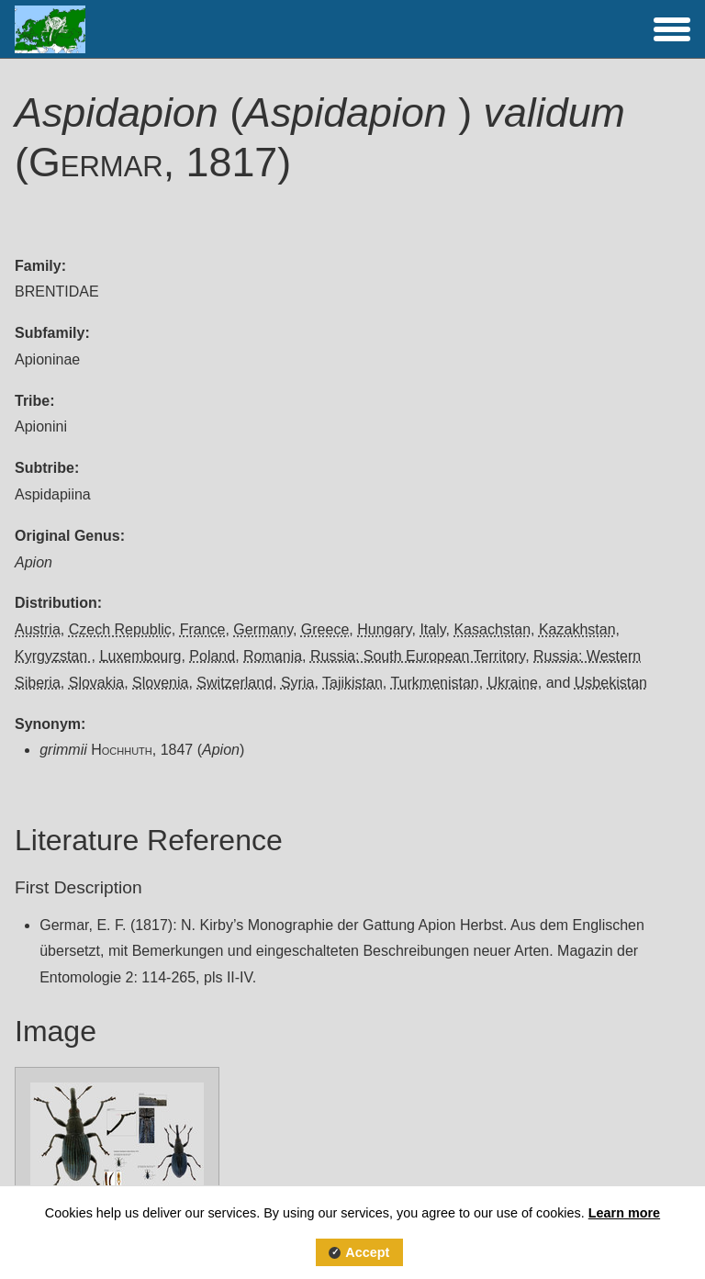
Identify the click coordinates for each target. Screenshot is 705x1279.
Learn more (624, 1213)
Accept (367, 1252)
